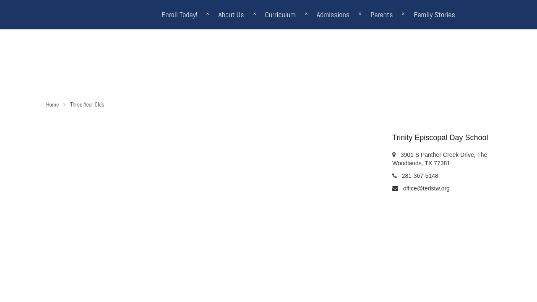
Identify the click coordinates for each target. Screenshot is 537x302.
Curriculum (280, 14)
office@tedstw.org (426, 188)
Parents (381, 14)
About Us (231, 14)
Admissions (333, 14)
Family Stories (434, 14)
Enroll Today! (179, 14)
